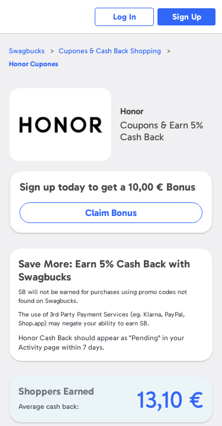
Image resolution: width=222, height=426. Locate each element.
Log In (124, 17)
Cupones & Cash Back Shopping (110, 51)
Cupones (33, 64)
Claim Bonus (111, 212)
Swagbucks (26, 51)
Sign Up (186, 17)
